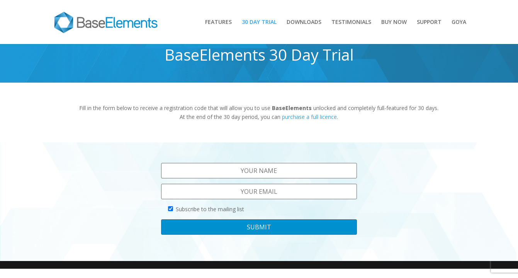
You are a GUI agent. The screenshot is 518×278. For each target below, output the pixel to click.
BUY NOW (394, 22)
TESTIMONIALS (351, 22)
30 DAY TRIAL (259, 22)
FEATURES (218, 22)
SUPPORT (429, 22)
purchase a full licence (309, 116)
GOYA (459, 22)
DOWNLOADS (304, 22)
